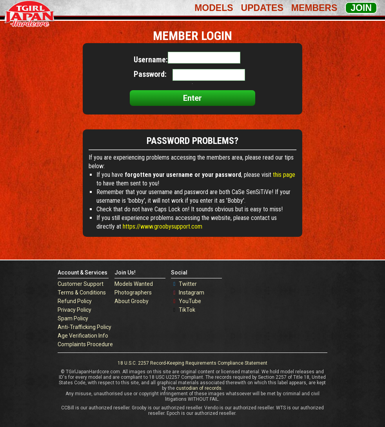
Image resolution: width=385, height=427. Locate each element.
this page (284, 174)
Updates (262, 8)
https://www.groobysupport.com (162, 226)
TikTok (187, 310)
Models (213, 8)
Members (314, 8)
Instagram (191, 292)
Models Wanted (133, 284)
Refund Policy (75, 301)
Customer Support (81, 284)
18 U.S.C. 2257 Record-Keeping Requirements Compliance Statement (192, 363)
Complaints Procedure (85, 344)
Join (361, 8)
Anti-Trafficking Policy (84, 327)
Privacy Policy (74, 310)
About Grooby (131, 301)
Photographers (133, 292)
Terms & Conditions (82, 292)
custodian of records (199, 388)
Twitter (188, 284)
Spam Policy (73, 318)
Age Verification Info (83, 336)
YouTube (190, 301)
